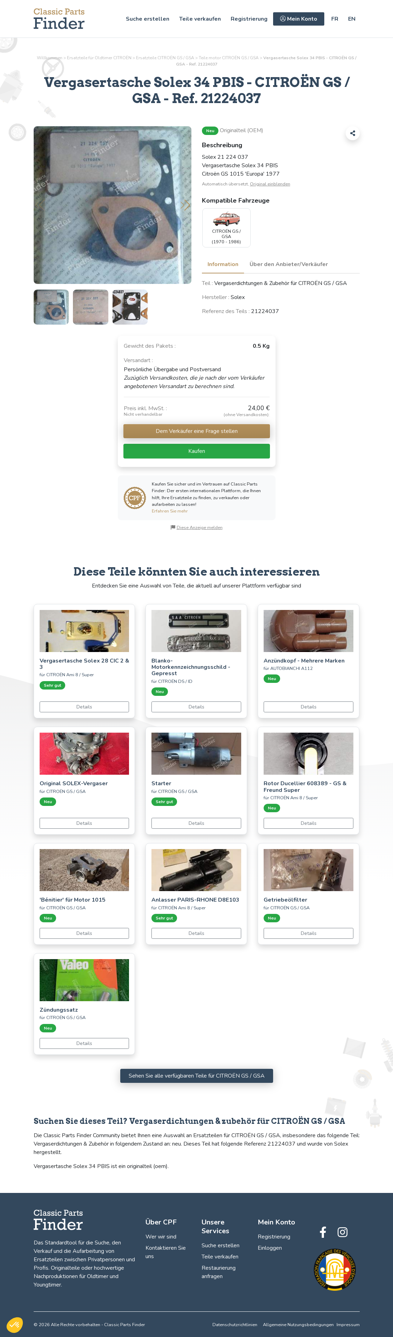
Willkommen (49, 58)
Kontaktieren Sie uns (165, 1252)
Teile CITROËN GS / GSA (229, 58)
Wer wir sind (160, 1237)
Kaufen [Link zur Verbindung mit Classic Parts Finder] (196, 451)
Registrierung (249, 19)
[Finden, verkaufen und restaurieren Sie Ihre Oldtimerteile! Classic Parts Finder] (59, 18)
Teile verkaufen (200, 19)
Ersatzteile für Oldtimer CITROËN (99, 58)
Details (84, 707)
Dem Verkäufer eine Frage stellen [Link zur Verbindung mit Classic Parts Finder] (197, 431)
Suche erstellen (147, 19)
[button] (185, 205)
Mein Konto (298, 19)
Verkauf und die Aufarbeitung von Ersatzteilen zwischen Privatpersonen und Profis (84, 1259)
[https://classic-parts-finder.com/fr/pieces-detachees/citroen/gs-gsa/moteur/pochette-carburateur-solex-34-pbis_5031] (335, 19)
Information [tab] (223, 264)
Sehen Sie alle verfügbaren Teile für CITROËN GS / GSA (197, 1076)
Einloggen (270, 1248)
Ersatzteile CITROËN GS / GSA (165, 58)
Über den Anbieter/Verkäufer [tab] (289, 264)
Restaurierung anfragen (219, 1272)
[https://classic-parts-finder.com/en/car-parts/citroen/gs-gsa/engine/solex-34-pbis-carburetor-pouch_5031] (352, 19)
